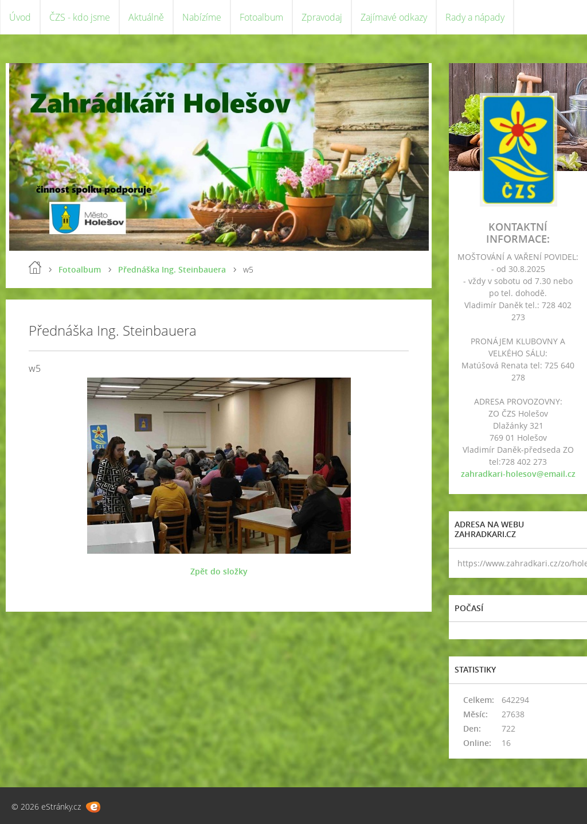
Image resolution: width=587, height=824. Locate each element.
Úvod (20, 17)
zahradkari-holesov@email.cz (518, 473)
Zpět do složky (219, 571)
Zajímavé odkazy (394, 17)
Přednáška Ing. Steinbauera (172, 269)
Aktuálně (146, 17)
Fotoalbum (261, 17)
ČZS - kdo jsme (79, 17)
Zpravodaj (322, 17)
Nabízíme (201, 17)
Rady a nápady (474, 17)
